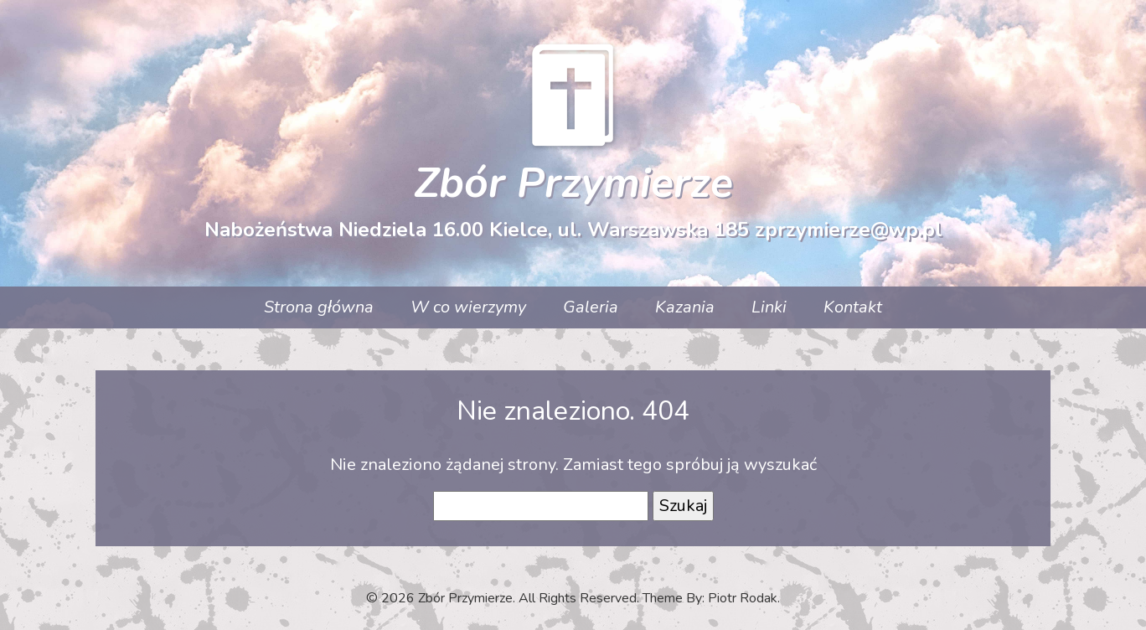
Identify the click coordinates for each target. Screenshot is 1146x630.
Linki (769, 307)
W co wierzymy (468, 307)
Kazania (685, 307)
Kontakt (852, 307)
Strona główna (318, 307)
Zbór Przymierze (573, 183)
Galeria (590, 307)
